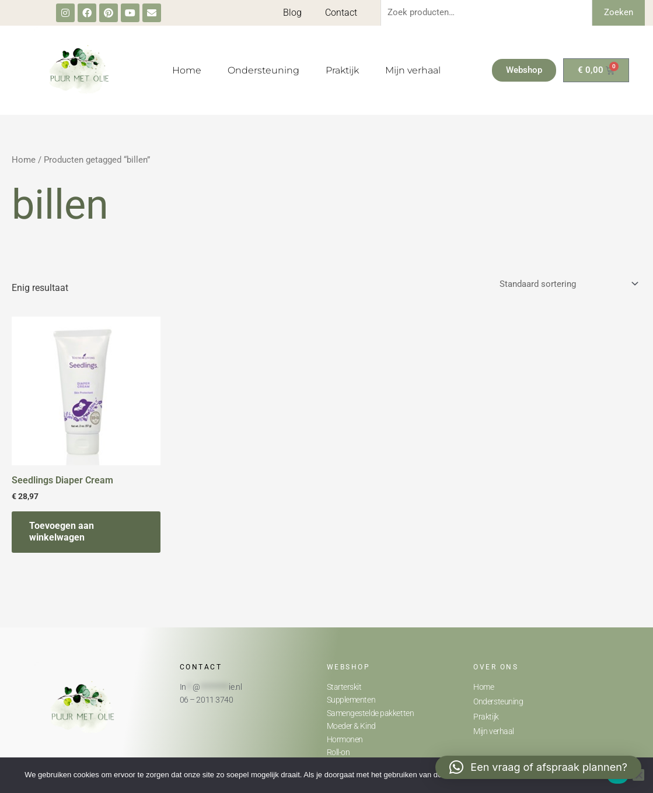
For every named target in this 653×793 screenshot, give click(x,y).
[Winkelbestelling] (568, 283)
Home (186, 70)
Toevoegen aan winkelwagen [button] (61, 531)
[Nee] (638, 775)
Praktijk (342, 70)
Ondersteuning (263, 70)
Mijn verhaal (413, 70)
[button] (538, 767)
